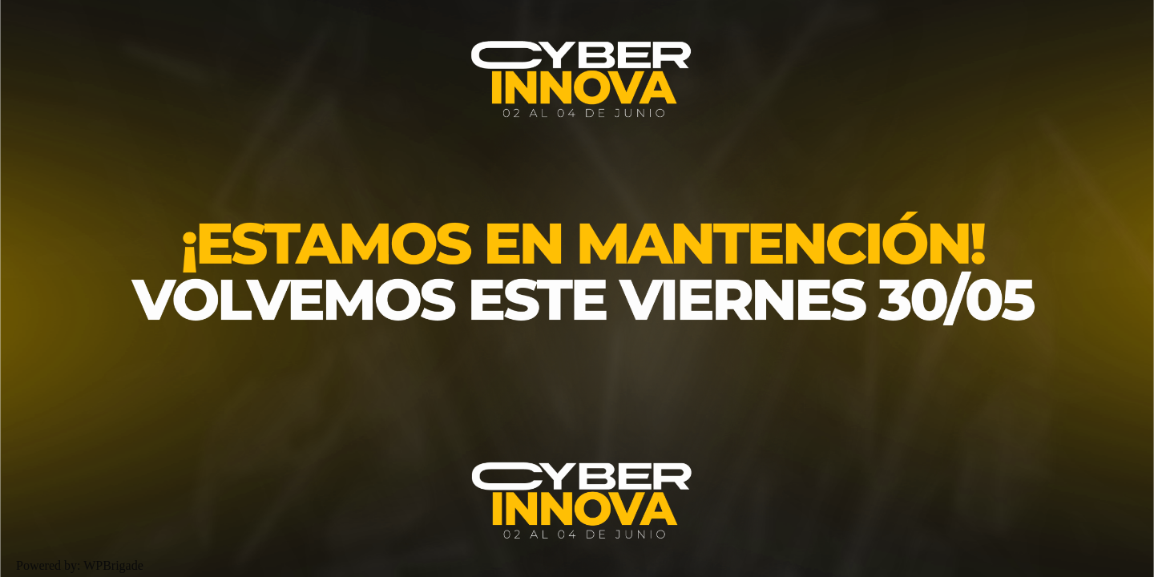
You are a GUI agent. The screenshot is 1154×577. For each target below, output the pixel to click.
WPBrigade (113, 565)
